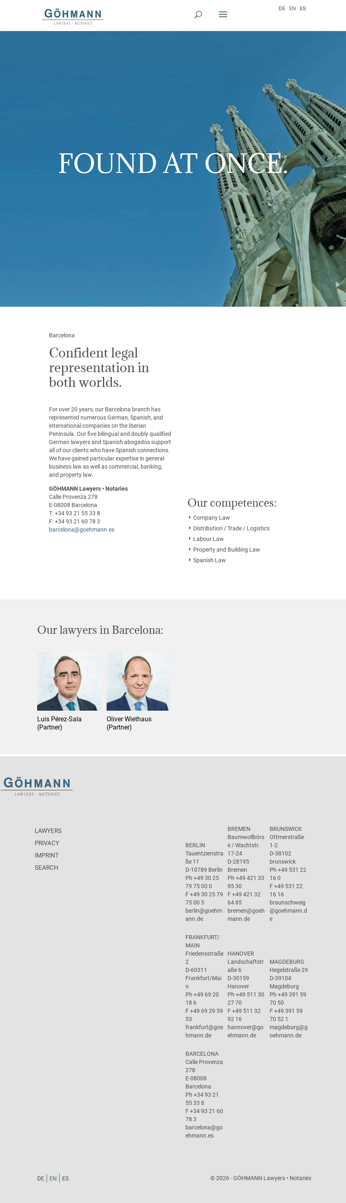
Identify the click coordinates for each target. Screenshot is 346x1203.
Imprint (47, 855)
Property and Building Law (226, 549)
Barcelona (202, 1053)
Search (46, 867)
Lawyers (48, 831)
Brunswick (286, 829)
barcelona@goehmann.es (81, 529)
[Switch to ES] (303, 8)
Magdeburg (287, 961)
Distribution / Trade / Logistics (231, 528)
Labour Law (208, 539)
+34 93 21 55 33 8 (77, 513)
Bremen (239, 829)
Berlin (195, 845)
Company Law (211, 517)
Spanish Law (209, 560)
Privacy (47, 843)
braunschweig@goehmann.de (288, 910)
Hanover (241, 953)
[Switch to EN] (292, 8)
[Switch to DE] (282, 8)
